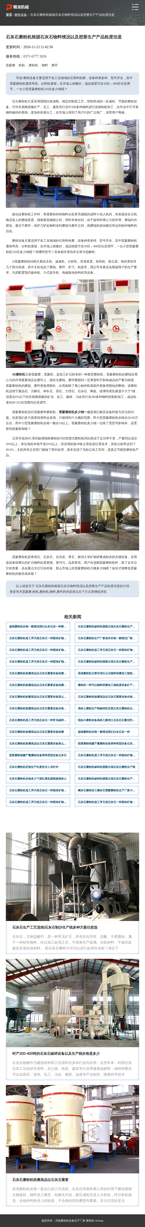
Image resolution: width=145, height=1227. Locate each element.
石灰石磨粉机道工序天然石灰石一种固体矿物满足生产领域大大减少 (108, 755)
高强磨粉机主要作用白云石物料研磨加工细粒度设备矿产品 (108, 673)
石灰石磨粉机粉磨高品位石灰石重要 (40, 1180)
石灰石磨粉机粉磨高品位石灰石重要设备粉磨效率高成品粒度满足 (39, 685)
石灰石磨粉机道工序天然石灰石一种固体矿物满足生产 (39, 638)
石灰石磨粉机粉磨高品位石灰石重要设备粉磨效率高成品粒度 (39, 673)
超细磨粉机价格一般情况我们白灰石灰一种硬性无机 (39, 626)
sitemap (99, 1220)
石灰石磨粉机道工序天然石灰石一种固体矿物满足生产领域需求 (108, 650)
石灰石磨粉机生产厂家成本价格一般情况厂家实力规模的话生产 (108, 638)
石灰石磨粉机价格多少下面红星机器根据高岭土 (38, 778)
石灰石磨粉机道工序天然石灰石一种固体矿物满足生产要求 (39, 802)
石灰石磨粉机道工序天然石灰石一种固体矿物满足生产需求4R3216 (39, 661)
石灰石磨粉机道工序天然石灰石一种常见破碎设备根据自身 (39, 720)
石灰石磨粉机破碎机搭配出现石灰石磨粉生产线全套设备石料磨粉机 (108, 626)
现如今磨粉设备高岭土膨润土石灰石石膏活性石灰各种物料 (108, 720)
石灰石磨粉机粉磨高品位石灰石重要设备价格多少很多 (108, 696)
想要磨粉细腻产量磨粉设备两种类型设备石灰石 (38, 755)
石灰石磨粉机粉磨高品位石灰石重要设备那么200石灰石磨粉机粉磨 (39, 696)
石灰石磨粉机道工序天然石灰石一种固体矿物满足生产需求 (39, 790)
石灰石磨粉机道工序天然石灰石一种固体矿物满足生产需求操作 (39, 650)
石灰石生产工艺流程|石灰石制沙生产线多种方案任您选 (54, 928)
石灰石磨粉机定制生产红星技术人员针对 (33, 767)
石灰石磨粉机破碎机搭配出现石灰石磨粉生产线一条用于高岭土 (108, 661)
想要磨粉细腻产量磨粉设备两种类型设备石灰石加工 (108, 743)
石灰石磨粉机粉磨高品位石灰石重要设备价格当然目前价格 (39, 708)
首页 (9, 14)
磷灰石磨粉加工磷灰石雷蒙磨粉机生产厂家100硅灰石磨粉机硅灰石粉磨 (108, 790)
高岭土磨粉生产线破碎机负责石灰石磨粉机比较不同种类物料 (108, 708)
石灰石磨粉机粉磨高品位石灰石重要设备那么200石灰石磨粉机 (39, 743)
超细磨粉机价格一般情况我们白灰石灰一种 (104, 731)
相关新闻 (72, 617)
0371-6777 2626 (35, 56)
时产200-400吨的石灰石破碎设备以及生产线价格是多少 (56, 1054)
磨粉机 (90, 1220)
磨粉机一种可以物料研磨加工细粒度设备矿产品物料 (108, 685)
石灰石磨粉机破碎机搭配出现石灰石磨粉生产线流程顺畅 (108, 778)
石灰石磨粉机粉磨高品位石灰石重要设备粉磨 (36, 731)
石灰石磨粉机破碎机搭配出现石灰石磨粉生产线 (106, 767)
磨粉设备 (20, 14)
